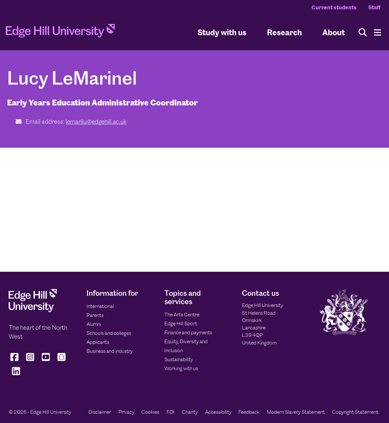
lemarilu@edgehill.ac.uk (96, 121)
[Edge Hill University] (33, 310)
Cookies (150, 412)
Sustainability (178, 359)
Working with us (181, 368)
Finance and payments (188, 332)
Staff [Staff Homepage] (374, 7)
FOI (171, 412)
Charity (190, 412)
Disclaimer (99, 412)
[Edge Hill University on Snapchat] (61, 361)
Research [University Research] (284, 32)
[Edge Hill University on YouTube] (46, 361)
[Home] (60, 32)
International (100, 306)
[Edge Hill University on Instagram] (30, 361)
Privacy (126, 412)
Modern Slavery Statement (296, 412)
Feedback (249, 412)
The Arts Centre (181, 314)
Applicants (98, 342)
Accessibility (218, 412)
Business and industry (110, 351)
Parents (95, 315)
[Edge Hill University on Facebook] (15, 361)
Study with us (221, 32)
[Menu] (377, 32)
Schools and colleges (109, 333)
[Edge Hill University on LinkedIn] (16, 375)
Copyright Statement (355, 412)
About (333, 32)
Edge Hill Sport (180, 323)
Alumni (94, 324)
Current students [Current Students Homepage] (334, 7)
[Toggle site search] (363, 32)
